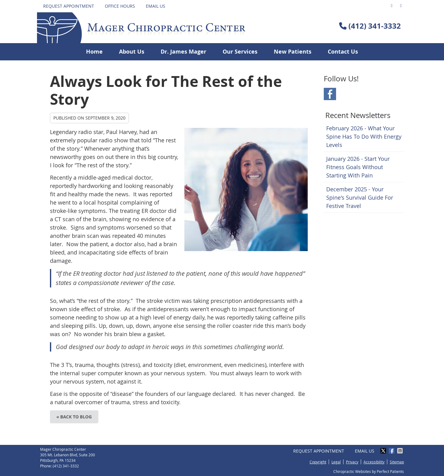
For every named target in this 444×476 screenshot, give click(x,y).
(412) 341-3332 (374, 26)
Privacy (352, 461)
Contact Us (343, 51)
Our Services (240, 51)
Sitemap (397, 461)
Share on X (383, 451)
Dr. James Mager (183, 51)
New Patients (292, 51)
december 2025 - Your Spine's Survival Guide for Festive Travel (359, 197)
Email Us (155, 6)
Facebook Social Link (330, 94)
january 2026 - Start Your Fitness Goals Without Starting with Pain (358, 167)
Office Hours (120, 6)
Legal (336, 461)
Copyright (318, 461)
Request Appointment (68, 6)
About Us (131, 51)
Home (94, 51)
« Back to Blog (74, 417)
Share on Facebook (392, 451)
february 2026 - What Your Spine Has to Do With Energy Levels (363, 136)
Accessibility (374, 461)
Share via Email (400, 451)
